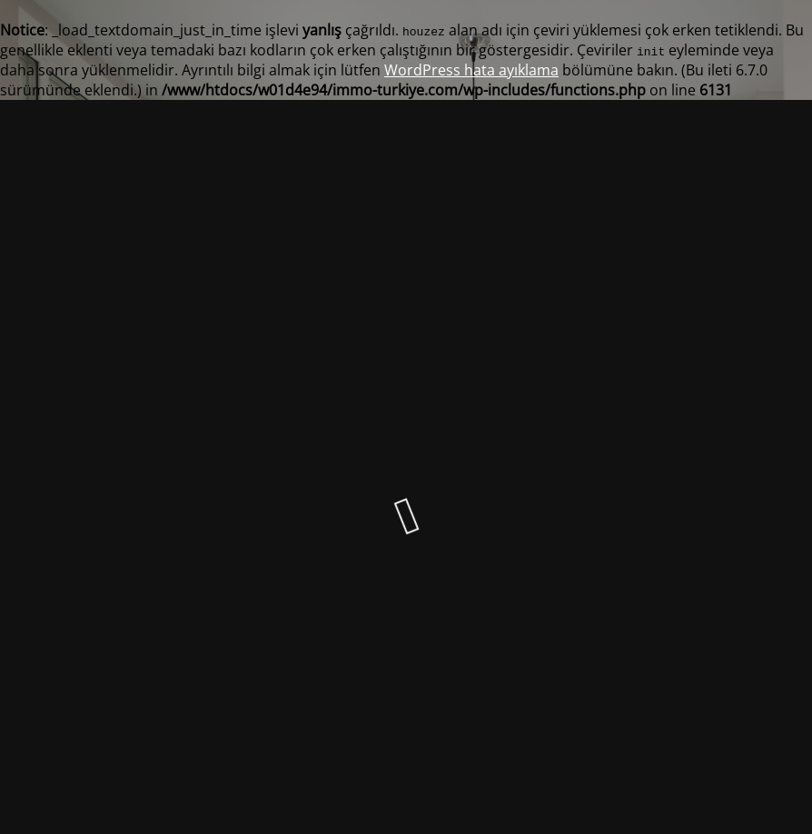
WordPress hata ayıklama (471, 70)
